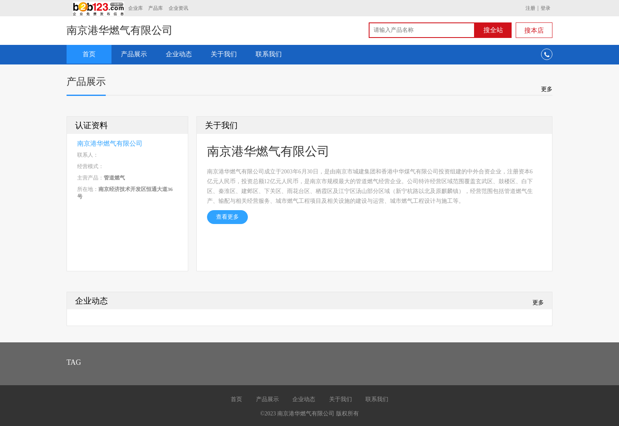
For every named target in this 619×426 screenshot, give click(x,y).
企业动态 (179, 54)
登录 (545, 8)
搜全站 (493, 30)
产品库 (155, 8)
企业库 (135, 8)
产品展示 (134, 54)
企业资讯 (178, 8)
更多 (546, 89)
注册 (530, 8)
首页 (89, 54)
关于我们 (224, 54)
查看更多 (227, 217)
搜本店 (534, 30)
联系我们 (269, 54)
